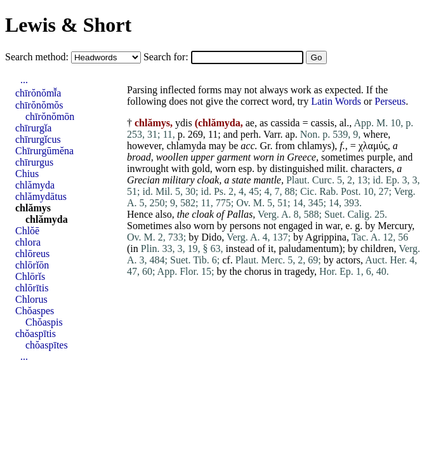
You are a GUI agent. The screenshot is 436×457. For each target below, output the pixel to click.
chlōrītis (31, 287)
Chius (27, 173)
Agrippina (326, 237)
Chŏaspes (34, 310)
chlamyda (186, 145)
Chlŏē (27, 230)
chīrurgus (34, 162)
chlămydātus (41, 196)
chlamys (314, 145)
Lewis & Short (68, 24)
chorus (258, 271)
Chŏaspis (44, 322)
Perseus (390, 101)
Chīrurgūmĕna (44, 150)
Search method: (38, 56)
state (241, 180)
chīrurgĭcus (38, 139)
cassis (322, 122)
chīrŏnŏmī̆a (38, 93)
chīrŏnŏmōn (49, 116)
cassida (285, 122)
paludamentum (309, 248)
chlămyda (35, 185)
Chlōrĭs (30, 276)
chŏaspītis (35, 333)
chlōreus (32, 253)
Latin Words (336, 101)
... (24, 79)
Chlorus (31, 299)
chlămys (33, 207)
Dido (211, 237)
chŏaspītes (46, 345)
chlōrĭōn (32, 265)
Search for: (167, 56)
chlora (28, 242)
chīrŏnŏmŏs (39, 105)
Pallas (240, 214)
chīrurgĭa (33, 128)
